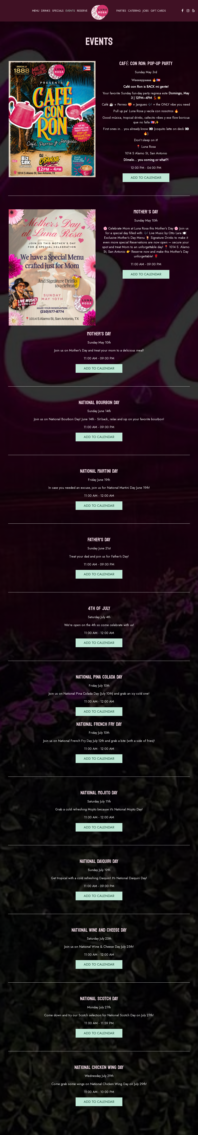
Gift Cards (158, 11)
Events (70, 11)
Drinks (45, 11)
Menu (35, 11)
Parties (121, 11)
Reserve (82, 11)
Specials (58, 11)
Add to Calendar (146, 177)
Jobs (146, 11)
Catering (134, 11)
